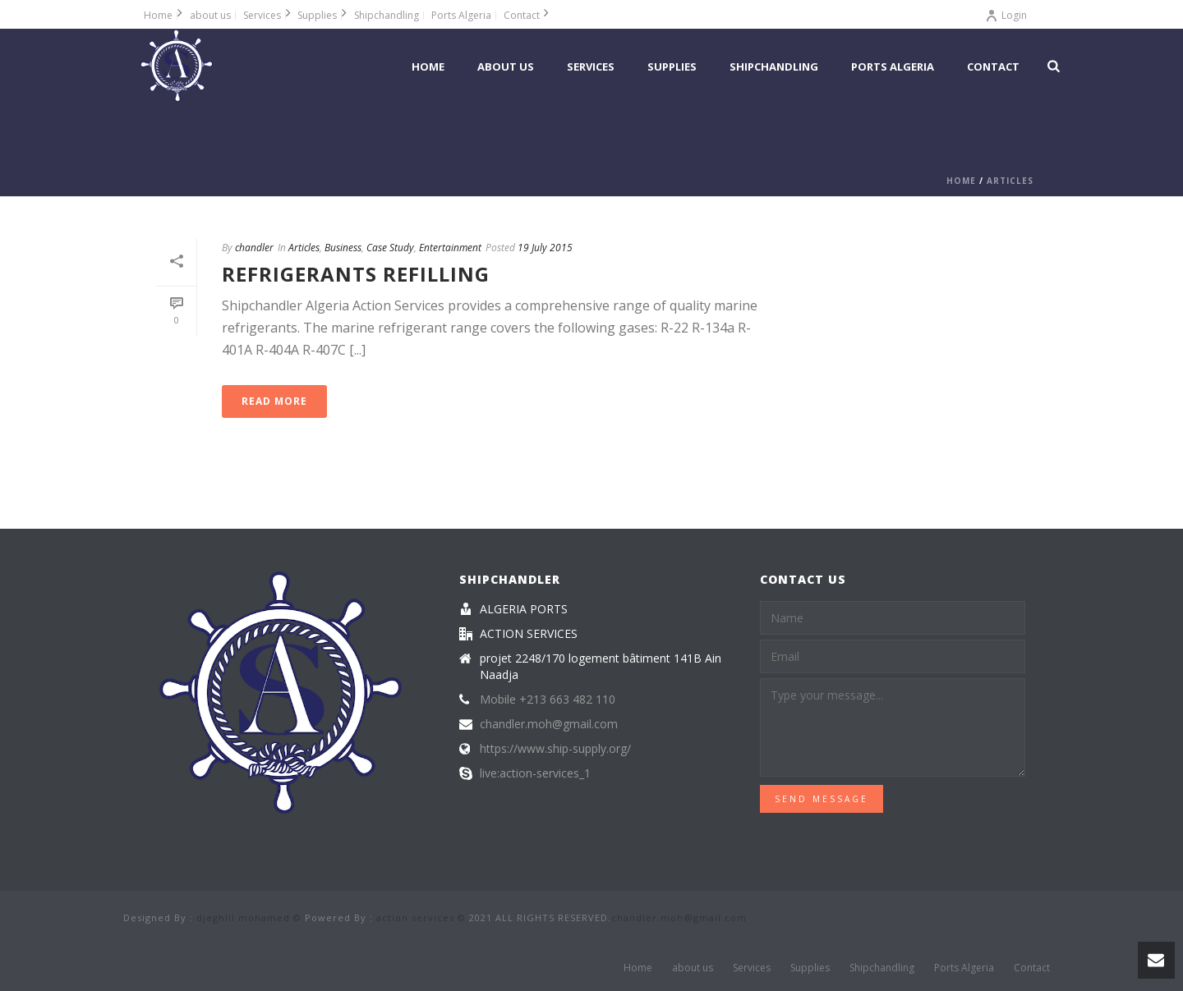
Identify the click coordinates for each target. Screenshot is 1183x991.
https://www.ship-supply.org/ (555, 748)
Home (428, 66)
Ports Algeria (892, 66)
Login (1006, 15)
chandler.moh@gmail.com (549, 724)
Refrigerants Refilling (356, 273)
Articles (1010, 180)
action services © (421, 917)
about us (505, 66)
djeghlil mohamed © (249, 917)
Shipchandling (774, 66)
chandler (254, 248)
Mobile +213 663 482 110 (547, 699)
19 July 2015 (545, 248)
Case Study (390, 248)
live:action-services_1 (535, 773)
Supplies (672, 66)
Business (343, 248)
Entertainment (450, 248)
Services (591, 66)
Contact (993, 66)
